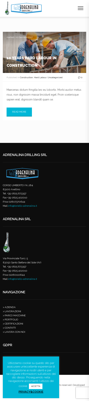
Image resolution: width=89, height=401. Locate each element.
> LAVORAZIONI (12, 311)
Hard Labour (40, 77)
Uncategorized (55, 77)
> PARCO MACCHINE (14, 315)
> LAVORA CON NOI (14, 331)
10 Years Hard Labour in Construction (32, 62)
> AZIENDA (9, 307)
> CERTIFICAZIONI (13, 323)
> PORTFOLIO (10, 319)
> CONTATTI (9, 327)
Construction (26, 77)
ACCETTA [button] (35, 386)
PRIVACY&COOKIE (31, 392)
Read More (19, 111)
